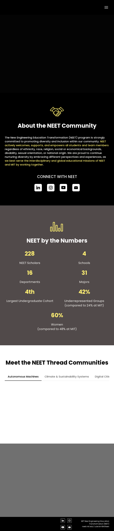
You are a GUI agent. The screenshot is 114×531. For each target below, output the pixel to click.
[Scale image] (39, 407)
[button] (38, 187)
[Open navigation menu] (106, 7)
